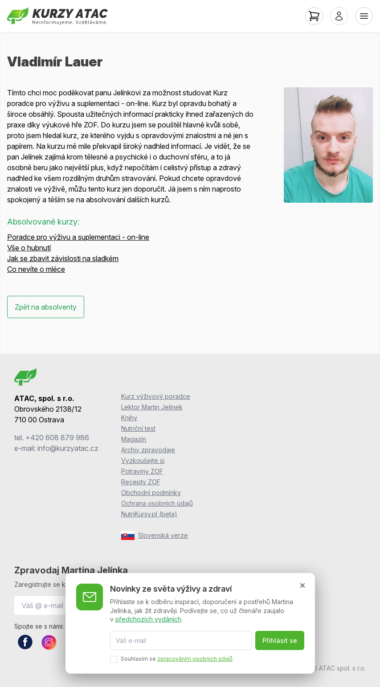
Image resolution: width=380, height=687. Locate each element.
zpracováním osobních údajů (195, 658)
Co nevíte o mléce (36, 269)
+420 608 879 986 (57, 437)
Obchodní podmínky (151, 492)
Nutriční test (138, 428)
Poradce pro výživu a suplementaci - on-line (78, 237)
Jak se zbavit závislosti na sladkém (62, 258)
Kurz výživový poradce (155, 396)
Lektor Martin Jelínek (152, 407)
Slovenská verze (154, 535)
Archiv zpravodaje (148, 450)
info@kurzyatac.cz (67, 448)
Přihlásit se (279, 640)
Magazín (133, 439)
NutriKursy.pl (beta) (149, 514)
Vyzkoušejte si (142, 460)
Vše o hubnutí (29, 247)
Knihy (129, 417)
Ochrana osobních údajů (157, 503)
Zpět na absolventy (46, 307)
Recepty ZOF (140, 482)
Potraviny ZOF (142, 471)
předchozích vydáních (148, 619)
